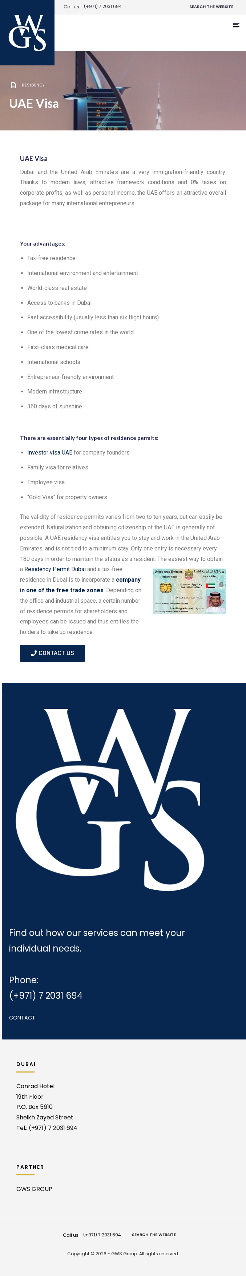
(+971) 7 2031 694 (103, 6)
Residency (33, 85)
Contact (22, 1017)
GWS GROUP (34, 1189)
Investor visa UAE (49, 452)
